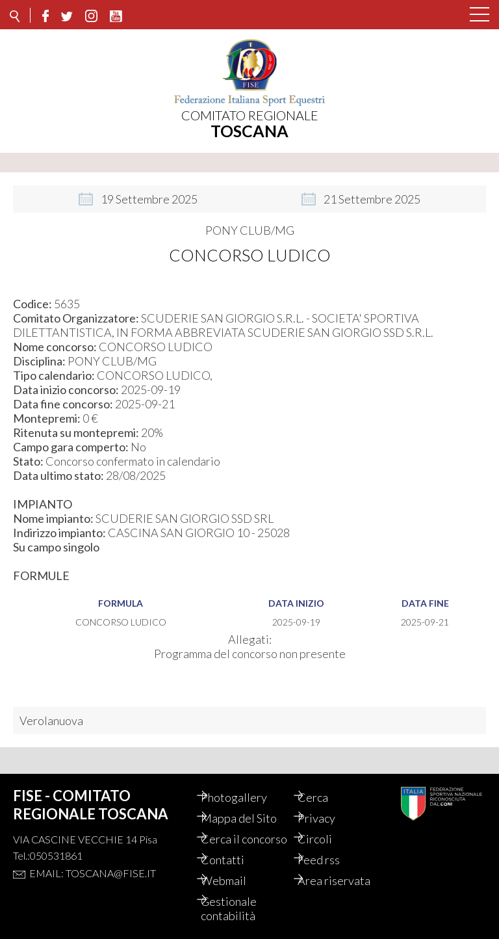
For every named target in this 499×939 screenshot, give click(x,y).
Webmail (236, 880)
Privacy (329, 804)
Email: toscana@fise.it (92, 859)
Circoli (327, 824)
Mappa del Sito (251, 804)
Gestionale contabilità (241, 908)
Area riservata (346, 880)
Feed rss (331, 860)
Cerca (325, 783)
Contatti (235, 860)
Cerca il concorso (236, 831)
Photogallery (246, 783)
